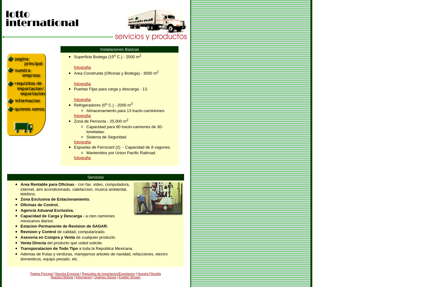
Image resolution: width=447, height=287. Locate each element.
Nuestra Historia (62, 277)
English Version (129, 277)
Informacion (84, 277)
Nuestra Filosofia (149, 274)
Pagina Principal (41, 274)
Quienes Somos (105, 277)
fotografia (82, 67)
